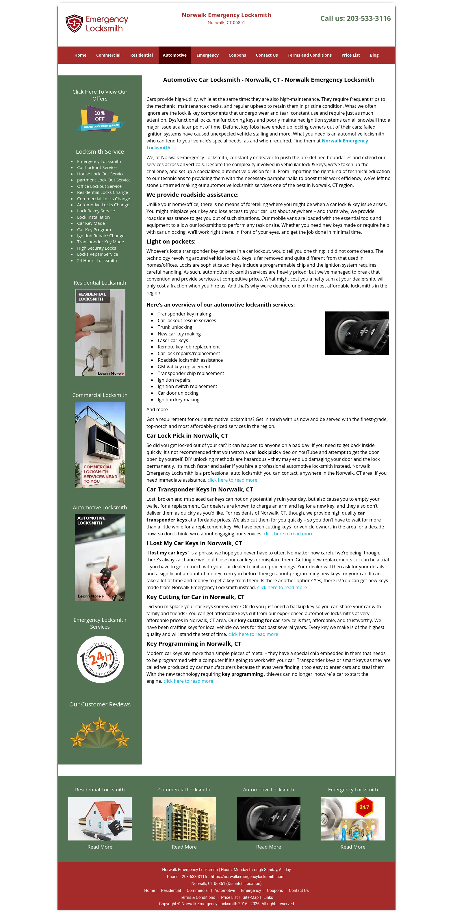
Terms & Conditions (197, 897)
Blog (374, 55)
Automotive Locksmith (100, 507)
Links (268, 897)
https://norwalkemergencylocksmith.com (248, 876)
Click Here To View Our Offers (100, 95)
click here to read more (232, 480)
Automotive (175, 55)
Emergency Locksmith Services (100, 623)
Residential (141, 55)
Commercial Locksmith (100, 394)
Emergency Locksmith (353, 789)
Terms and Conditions (310, 55)
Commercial (108, 55)
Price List (350, 55)
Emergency (207, 55)
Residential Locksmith (100, 282)
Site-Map (251, 897)
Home (80, 55)
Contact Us (267, 55)
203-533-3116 (369, 18)
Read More (100, 846)
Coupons (237, 55)
